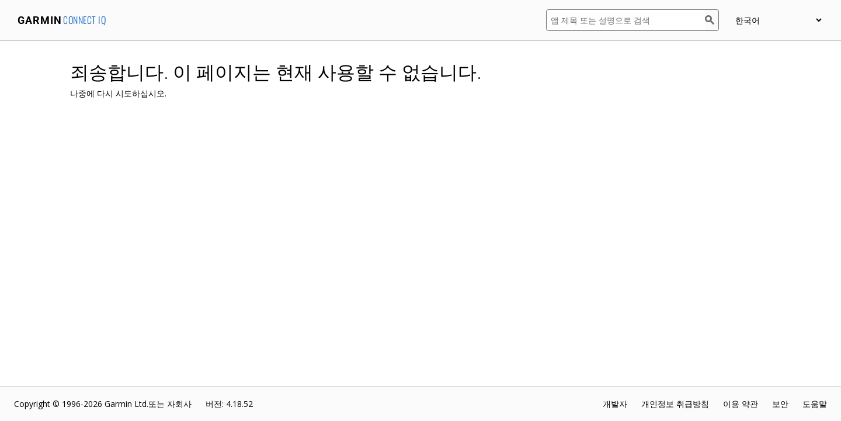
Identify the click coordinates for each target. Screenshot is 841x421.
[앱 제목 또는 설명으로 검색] (625, 20)
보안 (780, 403)
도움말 (814, 403)
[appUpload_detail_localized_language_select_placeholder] (778, 20)
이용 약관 (740, 403)
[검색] (712, 20)
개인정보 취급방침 (675, 403)
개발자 (615, 403)
